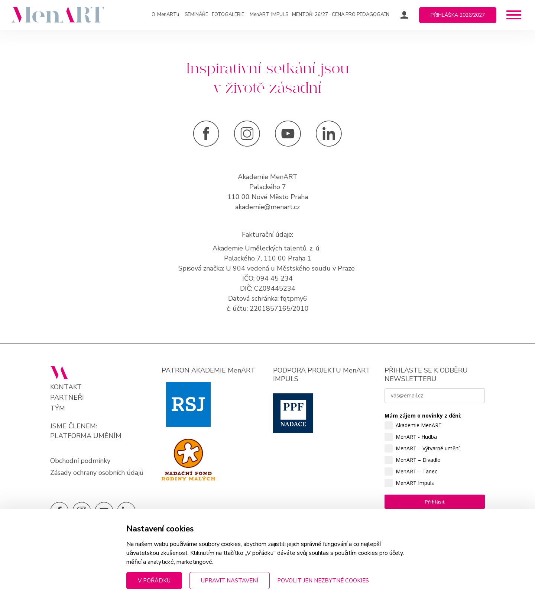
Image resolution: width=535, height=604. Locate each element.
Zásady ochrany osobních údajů (96, 472)
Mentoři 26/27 (310, 14)
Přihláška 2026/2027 (458, 15)
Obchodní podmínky (80, 460)
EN (386, 14)
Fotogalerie (228, 14)
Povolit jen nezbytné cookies (323, 580)
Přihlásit (435, 501)
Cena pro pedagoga (358, 14)
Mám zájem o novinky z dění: (423, 415)
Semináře (196, 14)
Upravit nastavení (229, 580)
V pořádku (154, 580)
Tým (57, 408)
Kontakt (66, 387)
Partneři (67, 397)
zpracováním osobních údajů (421, 565)
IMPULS (269, 15)
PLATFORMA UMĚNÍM (85, 435)
